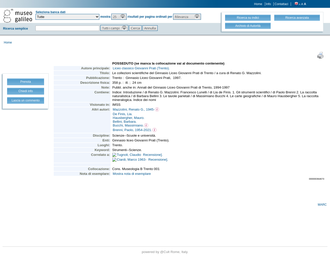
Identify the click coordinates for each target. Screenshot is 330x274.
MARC (322, 204)
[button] (119, 17)
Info (268, 4)
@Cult (165, 252)
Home (258, 4)
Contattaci (281, 4)
